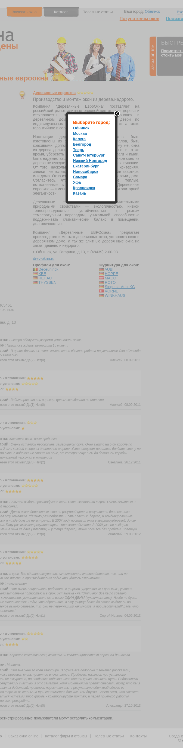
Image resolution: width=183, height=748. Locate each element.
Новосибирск (85, 171)
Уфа (77, 182)
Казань (79, 193)
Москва (80, 133)
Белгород (82, 144)
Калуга (79, 139)
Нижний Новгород (90, 160)
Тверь (78, 150)
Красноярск (84, 188)
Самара (80, 177)
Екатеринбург (86, 166)
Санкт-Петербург (89, 155)
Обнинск (81, 128)
